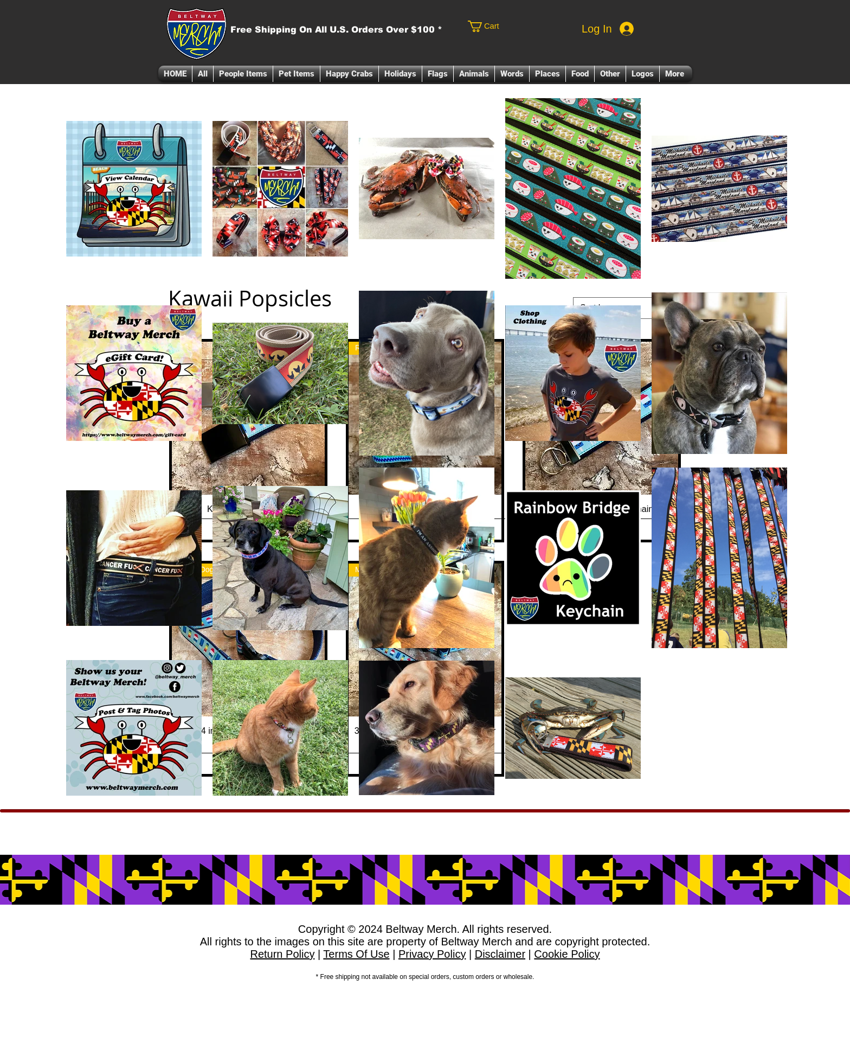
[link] (508, 26)
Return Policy (282, 954)
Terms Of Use (356, 954)
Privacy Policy (432, 954)
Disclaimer (500, 954)
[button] (243, 74)
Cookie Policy (567, 954)
